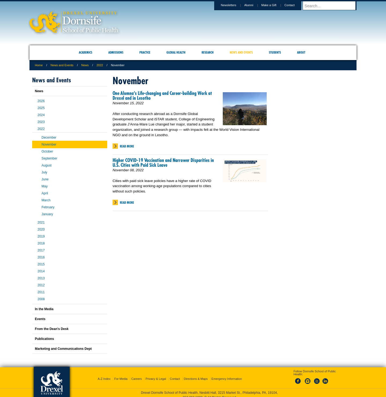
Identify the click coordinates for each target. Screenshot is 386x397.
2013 (41, 278)
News (85, 65)
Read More (127, 146)
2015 (41, 264)
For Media (121, 374)
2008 (41, 299)
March (46, 200)
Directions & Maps (195, 374)
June (45, 179)
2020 (41, 229)
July (44, 172)
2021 (41, 222)
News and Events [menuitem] (241, 52)
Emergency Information (226, 374)
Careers (136, 374)
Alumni (253, 5)
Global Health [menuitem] (175, 52)
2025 (41, 108)
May (45, 186)
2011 (41, 292)
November (49, 144)
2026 (41, 101)
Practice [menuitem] (144, 52)
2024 (41, 115)
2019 (41, 236)
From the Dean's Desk (52, 329)
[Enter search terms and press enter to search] (332, 5)
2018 (41, 243)
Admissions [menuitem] (115, 52)
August (46, 165)
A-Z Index (104, 374)
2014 (41, 271)
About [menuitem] (301, 52)
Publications (44, 339)
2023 (41, 122)
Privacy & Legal (156, 374)
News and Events (62, 65)
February (48, 207)
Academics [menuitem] (85, 52)
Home (39, 65)
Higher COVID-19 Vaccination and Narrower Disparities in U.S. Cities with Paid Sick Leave (163, 162)
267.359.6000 (193, 393)
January (47, 214)
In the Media (44, 309)
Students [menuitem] (275, 52)
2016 (41, 257)
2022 (99, 65)
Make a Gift (273, 5)
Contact (295, 5)
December (49, 137)
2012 (41, 285)
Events (40, 319)
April (45, 193)
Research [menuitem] (208, 52)
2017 (41, 250)
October (47, 151)
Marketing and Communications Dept (63, 349)
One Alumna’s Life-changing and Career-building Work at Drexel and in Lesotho (162, 95)
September (49, 158)
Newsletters (233, 5)
